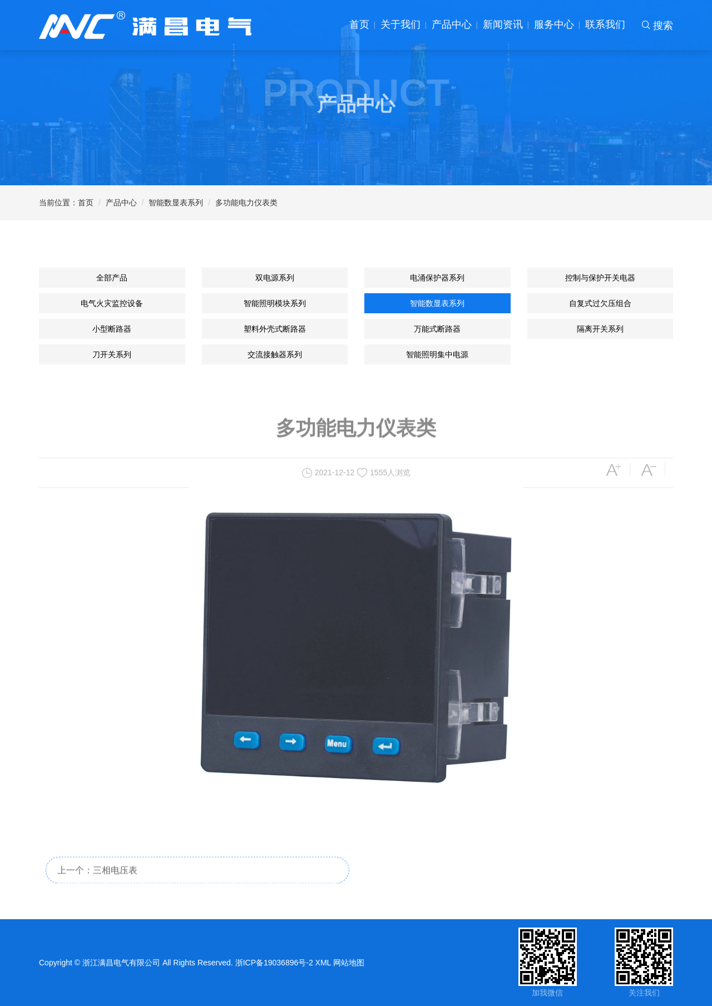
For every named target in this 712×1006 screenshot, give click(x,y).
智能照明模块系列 (275, 303)
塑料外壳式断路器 (275, 328)
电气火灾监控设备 (112, 303)
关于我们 (400, 24)
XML (323, 962)
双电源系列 (274, 277)
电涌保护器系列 (437, 277)
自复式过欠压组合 (600, 303)
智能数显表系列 (176, 202)
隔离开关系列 (600, 328)
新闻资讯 (503, 24)
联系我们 (605, 24)
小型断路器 (111, 328)
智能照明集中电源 (437, 354)
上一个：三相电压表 (97, 880)
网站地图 (348, 962)
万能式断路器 (437, 328)
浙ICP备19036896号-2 (274, 962)
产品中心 (452, 24)
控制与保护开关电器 (600, 277)
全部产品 (111, 277)
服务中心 (554, 24)
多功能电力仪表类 (246, 202)
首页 (359, 24)
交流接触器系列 (275, 354)
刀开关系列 (111, 354)
